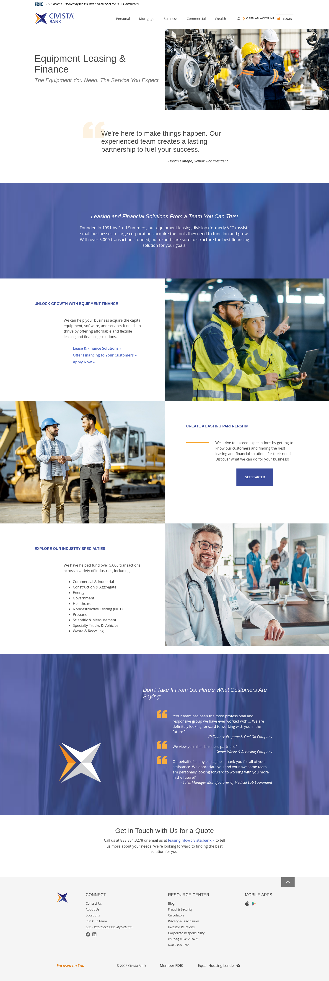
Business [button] (163, 18)
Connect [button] (96, 895)
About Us (92, 909)
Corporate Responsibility (186, 933)
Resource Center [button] (188, 895)
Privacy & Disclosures (183, 921)
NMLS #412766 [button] (178, 945)
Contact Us (94, 903)
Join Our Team (96, 921)
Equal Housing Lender (219, 965)
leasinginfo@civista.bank (190, 840)
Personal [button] (116, 18)
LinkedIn (94, 934)
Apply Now (82, 361)
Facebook (88, 934)
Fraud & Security (180, 909)
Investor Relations (181, 927)
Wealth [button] (213, 18)
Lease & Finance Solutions (96, 348)
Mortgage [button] (139, 18)
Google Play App (253, 903)
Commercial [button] (189, 18)
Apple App (247, 903)
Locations (93, 915)
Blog (171, 903)
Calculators (176, 915)
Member (171, 965)
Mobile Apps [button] (258, 895)
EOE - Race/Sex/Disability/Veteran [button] (109, 927)
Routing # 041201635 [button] (183, 939)
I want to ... (278, 975)
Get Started (255, 477)
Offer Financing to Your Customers (103, 355)
